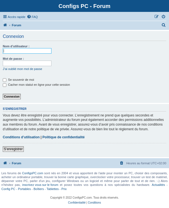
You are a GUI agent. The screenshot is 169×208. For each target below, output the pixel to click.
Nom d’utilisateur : (16, 46)
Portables (24, 189)
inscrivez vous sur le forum (40, 184)
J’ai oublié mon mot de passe (22, 69)
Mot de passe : (13, 58)
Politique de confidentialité (63, 137)
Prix (64, 189)
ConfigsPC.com (32, 173)
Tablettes (52, 189)
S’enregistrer (13, 149)
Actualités (158, 184)
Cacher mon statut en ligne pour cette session (36, 84)
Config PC (8, 189)
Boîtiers (38, 189)
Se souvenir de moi (18, 79)
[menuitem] (32, 17)
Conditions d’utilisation (21, 137)
